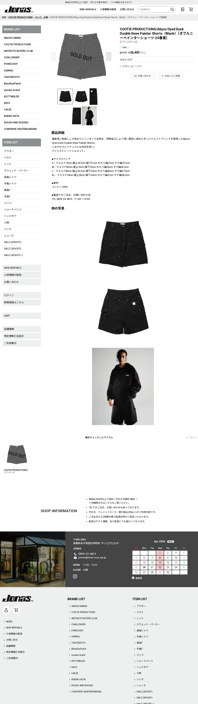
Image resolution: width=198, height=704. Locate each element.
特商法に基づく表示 (131, 66)
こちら (108, 502)
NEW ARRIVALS (88, 9)
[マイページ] (6, 610)
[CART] (191, 9)
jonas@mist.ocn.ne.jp (92, 557)
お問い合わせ (127, 9)
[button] (53, 56)
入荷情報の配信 (108, 9)
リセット (191, 437)
